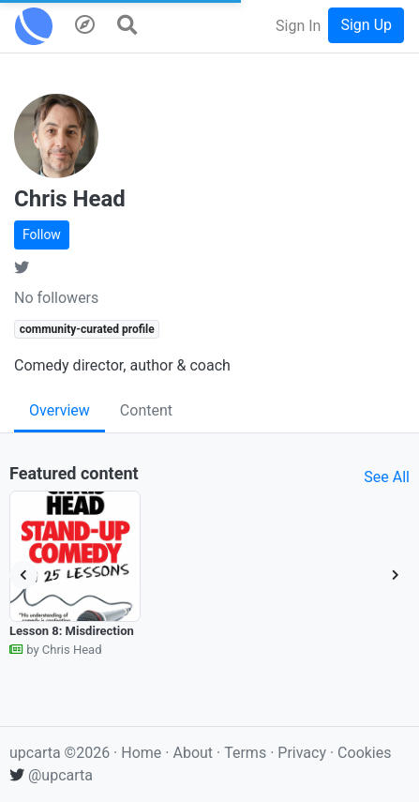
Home (141, 753)
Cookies (364, 753)
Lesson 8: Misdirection (71, 631)
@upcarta (51, 775)
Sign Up (366, 25)
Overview (59, 410)
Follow (41, 234)
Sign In (298, 26)
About (192, 753)
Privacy (303, 753)
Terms (247, 753)
